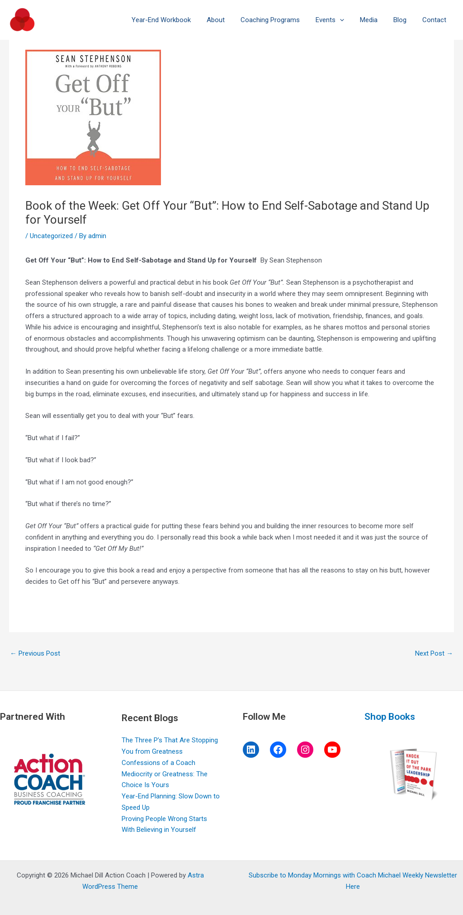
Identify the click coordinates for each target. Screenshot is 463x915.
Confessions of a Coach (158, 763)
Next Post (434, 653)
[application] (347, 20)
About (228, 20)
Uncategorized (51, 236)
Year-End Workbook (175, 20)
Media (374, 20)
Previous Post (35, 653)
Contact (435, 20)
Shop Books (389, 716)
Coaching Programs (280, 20)
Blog (403, 20)
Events (337, 20)
